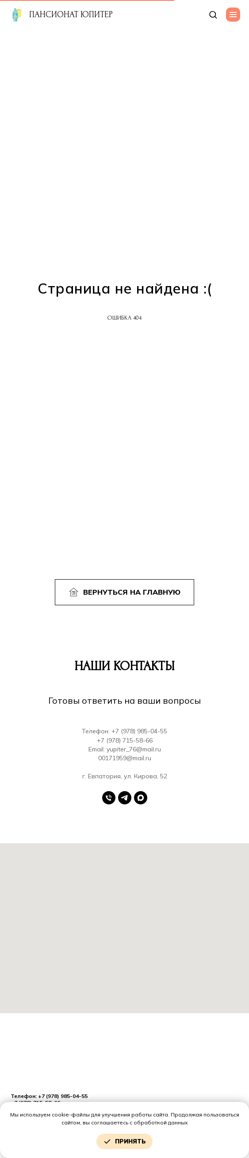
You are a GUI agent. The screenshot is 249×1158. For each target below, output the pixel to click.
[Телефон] (108, 797)
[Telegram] (124, 797)
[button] (213, 14)
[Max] (140, 797)
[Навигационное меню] (233, 15)
